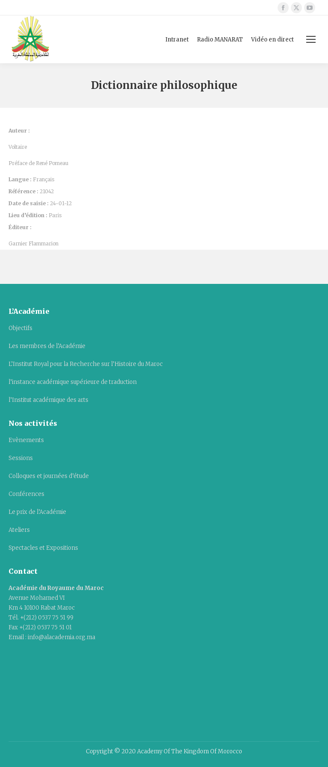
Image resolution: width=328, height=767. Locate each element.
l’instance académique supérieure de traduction (73, 382)
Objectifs (20, 328)
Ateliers (19, 530)
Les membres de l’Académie (47, 346)
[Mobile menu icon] (310, 39)
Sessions (21, 458)
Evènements (26, 440)
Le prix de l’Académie (37, 512)
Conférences (26, 494)
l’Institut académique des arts (48, 400)
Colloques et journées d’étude (49, 476)
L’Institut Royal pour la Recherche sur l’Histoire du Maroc (86, 364)
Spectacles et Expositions (43, 548)
